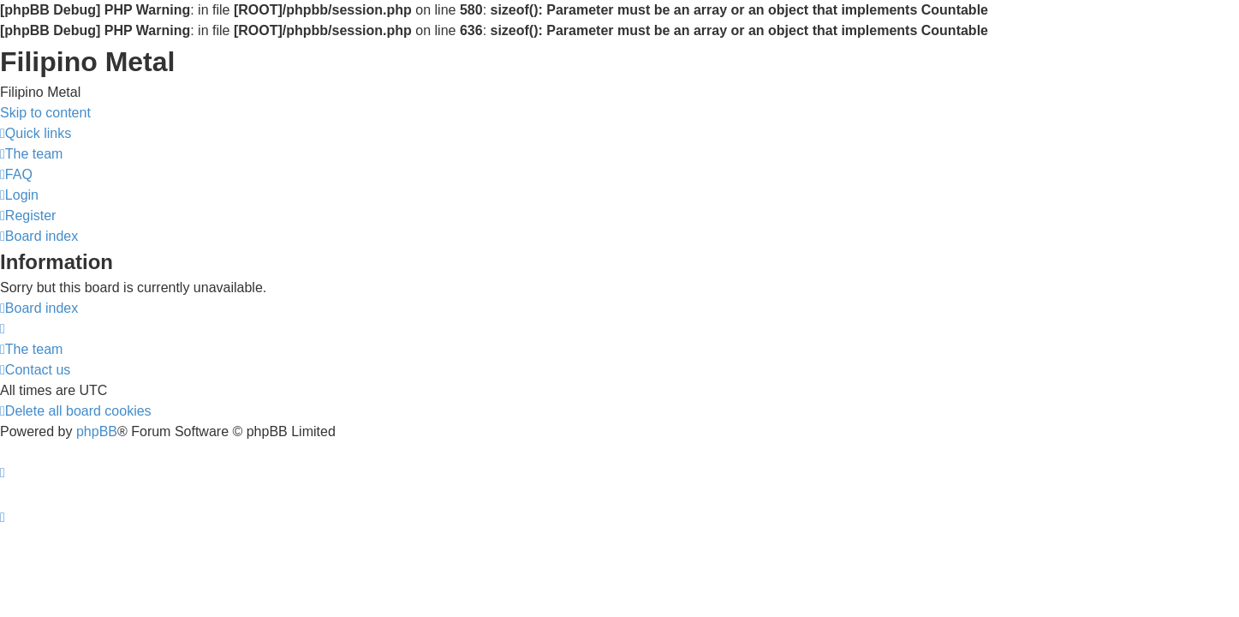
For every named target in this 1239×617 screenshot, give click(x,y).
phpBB (96, 431)
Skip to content (45, 112)
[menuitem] (31, 154)
